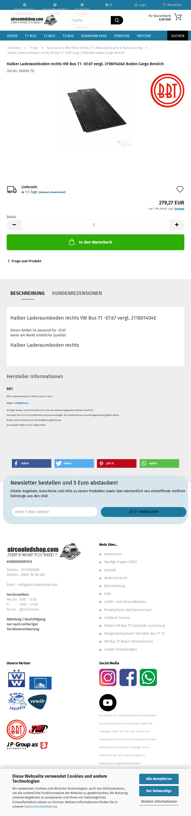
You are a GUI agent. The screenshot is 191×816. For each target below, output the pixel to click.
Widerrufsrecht (115, 578)
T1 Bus (30, 36)
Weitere (144, 36)
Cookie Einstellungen (120, 649)
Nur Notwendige (159, 791)
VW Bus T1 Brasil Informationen (128, 641)
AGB (107, 594)
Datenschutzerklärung (40, 806)
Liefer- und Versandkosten (125, 602)
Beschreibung (27, 293)
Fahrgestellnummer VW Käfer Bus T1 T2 (134, 634)
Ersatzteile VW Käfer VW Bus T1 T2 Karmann (82, 6)
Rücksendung (114, 586)
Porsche (122, 36)
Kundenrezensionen (77, 293)
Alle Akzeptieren (159, 779)
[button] (14, 225)
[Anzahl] (95, 225)
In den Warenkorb (90, 242)
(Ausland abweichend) (52, 192)
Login (140, 5)
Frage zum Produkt (26, 261)
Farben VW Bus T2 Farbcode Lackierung (134, 626)
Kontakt (110, 570)
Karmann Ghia (94, 36)
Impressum (113, 554)
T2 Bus (49, 36)
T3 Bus (68, 36)
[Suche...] (117, 20)
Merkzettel (172, 5)
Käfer (12, 36)
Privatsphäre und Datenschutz (128, 610)
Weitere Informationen (159, 801)
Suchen (177, 36)
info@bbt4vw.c (22, 403)
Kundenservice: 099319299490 (24, 6)
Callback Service (117, 618)
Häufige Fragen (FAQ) (120, 562)
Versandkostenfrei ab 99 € (55, 6)
